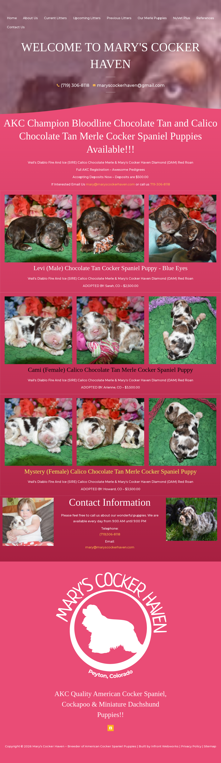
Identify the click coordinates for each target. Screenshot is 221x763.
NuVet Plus (181, 18)
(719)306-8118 (109, 534)
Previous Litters (119, 18)
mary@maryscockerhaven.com (110, 184)
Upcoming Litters (87, 18)
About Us (30, 18)
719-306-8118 (160, 184)
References (205, 18)
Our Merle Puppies (152, 18)
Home (12, 18)
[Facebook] (111, 728)
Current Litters (55, 18)
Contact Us (16, 27)
